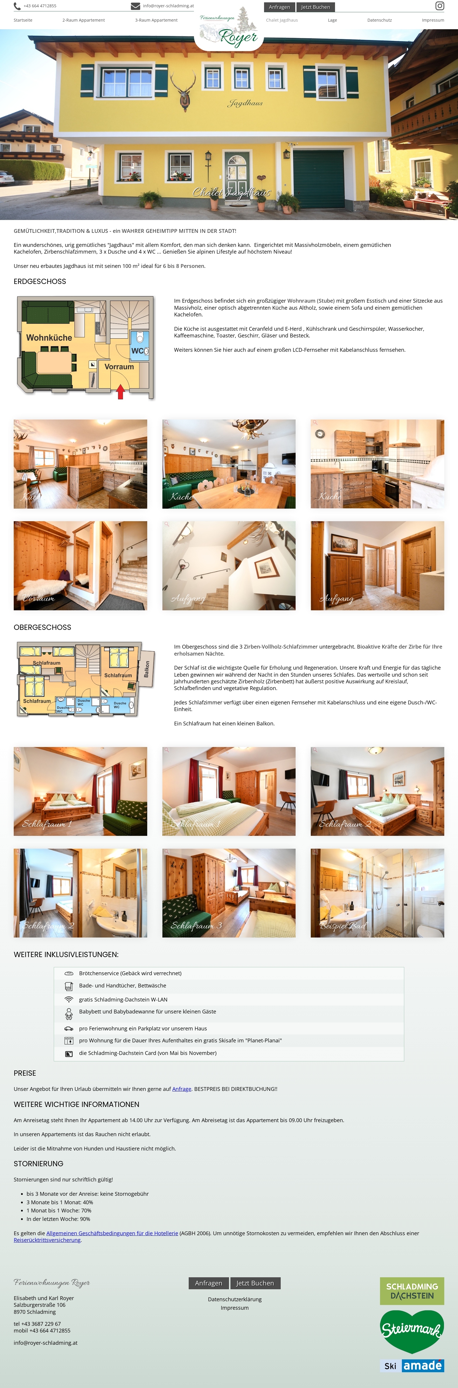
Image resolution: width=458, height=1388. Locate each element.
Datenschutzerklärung (235, 1299)
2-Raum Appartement (84, 20)
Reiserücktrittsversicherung (47, 1239)
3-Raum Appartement (156, 20)
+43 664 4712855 (40, 5)
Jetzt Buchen (315, 7)
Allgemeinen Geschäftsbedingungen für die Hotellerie (112, 1233)
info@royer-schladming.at (168, 5)
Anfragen (279, 7)
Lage (332, 20)
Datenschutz (379, 20)
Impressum (433, 20)
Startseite (23, 20)
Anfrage (181, 1088)
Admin (222, 4)
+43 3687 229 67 (41, 1323)
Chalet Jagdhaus (282, 20)
